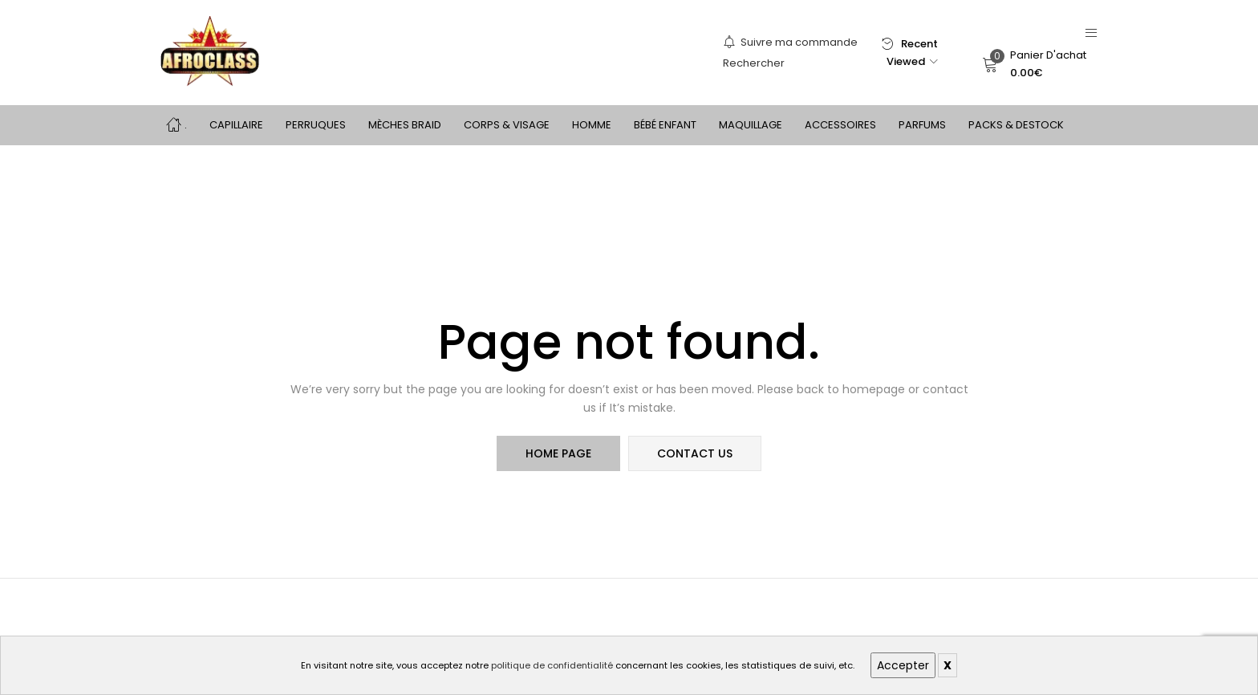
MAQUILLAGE (750, 124)
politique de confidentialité (552, 665)
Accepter (903, 665)
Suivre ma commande (790, 42)
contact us (694, 453)
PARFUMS (922, 124)
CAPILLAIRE (236, 124)
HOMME (591, 124)
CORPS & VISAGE (507, 124)
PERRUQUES (316, 124)
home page (558, 453)
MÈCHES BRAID (404, 124)
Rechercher (754, 63)
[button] (1034, 64)
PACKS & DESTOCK (1016, 124)
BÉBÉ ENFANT (665, 124)
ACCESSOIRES (840, 124)
